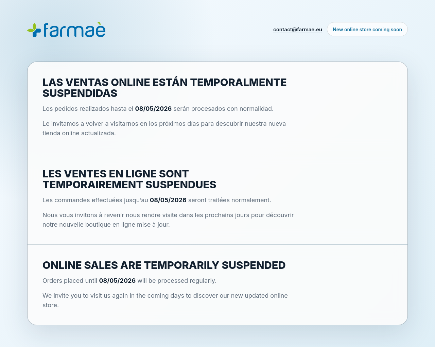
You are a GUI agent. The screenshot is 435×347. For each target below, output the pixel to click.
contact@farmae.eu (297, 29)
